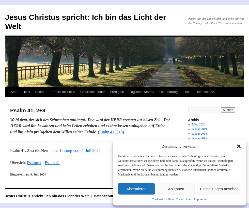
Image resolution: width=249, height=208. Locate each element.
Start (14, 92)
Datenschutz (183, 199)
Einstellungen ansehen (219, 189)
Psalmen (34, 163)
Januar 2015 (199, 138)
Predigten (117, 92)
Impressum (200, 199)
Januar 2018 (199, 133)
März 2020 (198, 124)
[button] (238, 146)
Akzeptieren (136, 189)
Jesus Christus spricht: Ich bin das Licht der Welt (47, 196)
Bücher (40, 92)
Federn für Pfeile (63, 92)
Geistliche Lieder (92, 92)
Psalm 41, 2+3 (111, 132)
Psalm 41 (52, 163)
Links (186, 92)
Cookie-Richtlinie (163, 199)
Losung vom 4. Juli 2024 (80, 150)
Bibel (26, 92)
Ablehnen (176, 189)
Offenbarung (168, 92)
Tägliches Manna (141, 92)
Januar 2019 (199, 129)
